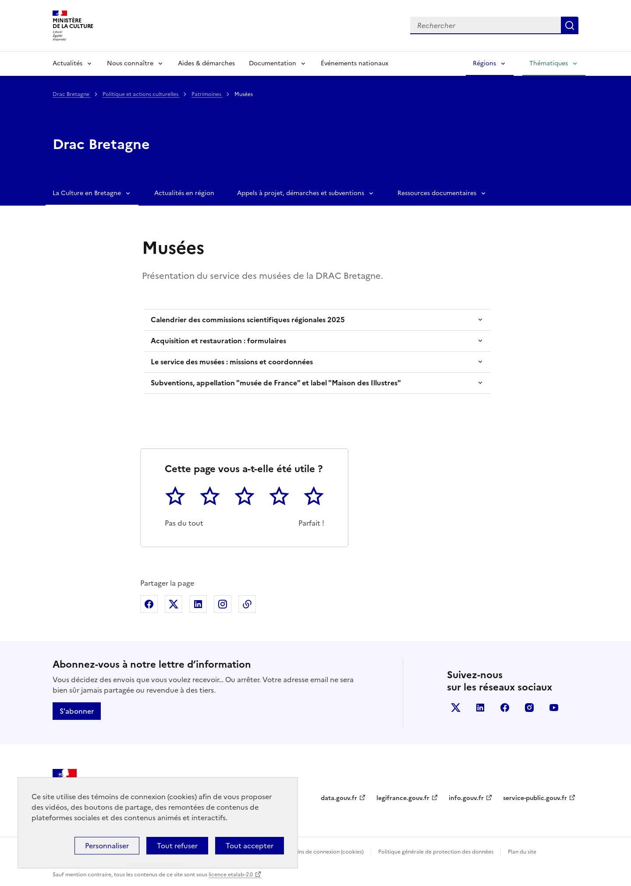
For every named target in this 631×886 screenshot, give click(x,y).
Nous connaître (130, 63)
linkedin (480, 707)
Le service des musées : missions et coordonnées (232, 361)
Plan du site (522, 852)
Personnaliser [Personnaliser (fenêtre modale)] (107, 845)
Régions (484, 63)
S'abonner (77, 711)
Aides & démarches (206, 63)
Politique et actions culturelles (141, 94)
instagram (529, 707)
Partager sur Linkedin (198, 604)
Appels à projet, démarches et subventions (300, 193)
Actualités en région (184, 193)
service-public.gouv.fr (535, 798)
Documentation (272, 63)
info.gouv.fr (466, 798)
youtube (554, 707)
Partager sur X (173, 604)
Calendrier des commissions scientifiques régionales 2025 (248, 319)
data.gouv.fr (339, 798)
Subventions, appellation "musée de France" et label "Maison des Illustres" (276, 382)
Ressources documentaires (436, 193)
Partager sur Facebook (149, 604)
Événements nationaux (354, 63)
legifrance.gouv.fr (402, 798)
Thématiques (548, 63)
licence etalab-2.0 (231, 875)
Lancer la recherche (569, 25)
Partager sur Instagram (222, 604)
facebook (505, 707)
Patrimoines (207, 94)
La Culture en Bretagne (87, 193)
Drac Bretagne (72, 94)
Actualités (67, 63)
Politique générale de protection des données (435, 852)
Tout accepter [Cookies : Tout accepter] (249, 845)
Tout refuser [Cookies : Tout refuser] (177, 845)
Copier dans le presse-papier (247, 604)
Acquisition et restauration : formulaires (218, 340)
